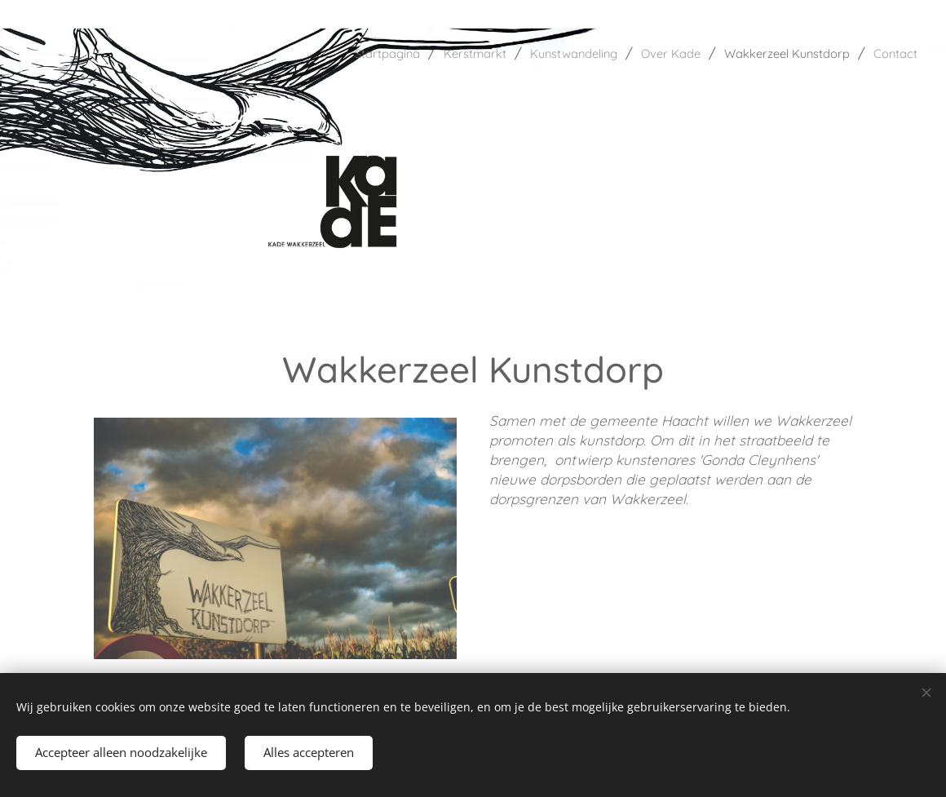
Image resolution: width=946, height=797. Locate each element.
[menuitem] (322, 53)
